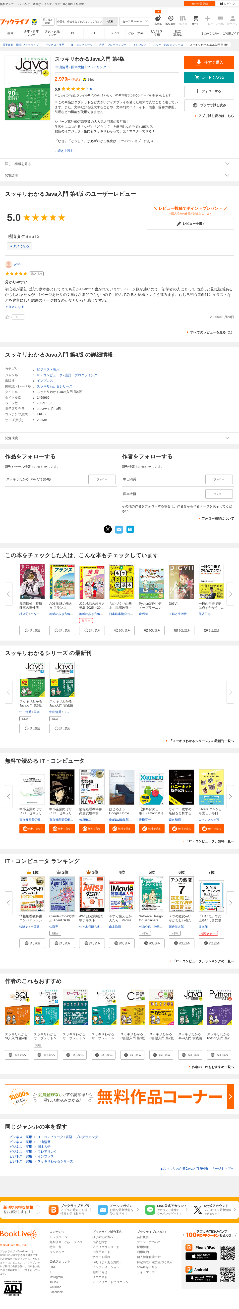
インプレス (45, 380)
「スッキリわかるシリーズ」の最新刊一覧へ (201, 741)
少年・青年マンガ (31, 33)
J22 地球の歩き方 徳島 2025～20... (92, 605)
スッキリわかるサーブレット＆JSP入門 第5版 (45, 1038)
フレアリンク (96, 67)
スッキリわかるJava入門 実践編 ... (61, 705)
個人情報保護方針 (149, 1257)
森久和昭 (175, 819)
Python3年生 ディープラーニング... (150, 607)
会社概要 (143, 1237)
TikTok (54, 1282)
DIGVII (174, 603)
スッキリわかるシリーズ (54, 386)
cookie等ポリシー (149, 1267)
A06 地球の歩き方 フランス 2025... (60, 607)
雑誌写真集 (177, 33)
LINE (53, 1267)
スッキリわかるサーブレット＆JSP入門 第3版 (74, 1038)
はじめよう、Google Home (119, 811)
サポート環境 (101, 1257)
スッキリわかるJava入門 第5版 (30, 703)
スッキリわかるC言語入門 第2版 (161, 1036)
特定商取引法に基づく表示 (155, 1262)
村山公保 (145, 926)
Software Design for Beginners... (151, 918)
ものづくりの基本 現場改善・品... (120, 607)
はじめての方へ (210, 33)
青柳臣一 (145, 819)
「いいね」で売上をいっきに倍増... (210, 920)
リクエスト (99, 1277)
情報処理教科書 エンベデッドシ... (32, 918)
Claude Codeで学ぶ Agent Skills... (62, 918)
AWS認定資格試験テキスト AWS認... (91, 920)
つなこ (35, 614)
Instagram (56, 1277)
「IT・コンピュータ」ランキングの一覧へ (203, 961)
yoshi (17, 264)
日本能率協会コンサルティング (130, 614)
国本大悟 (77, 67)
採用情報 (143, 1247)
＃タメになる (19, 246)
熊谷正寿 (205, 614)
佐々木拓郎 (86, 926)
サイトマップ (146, 1272)
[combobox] (79, 21)
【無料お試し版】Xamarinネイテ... (151, 813)
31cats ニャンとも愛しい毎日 (210, 811)
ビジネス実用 (157, 33)
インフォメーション (105, 1267)
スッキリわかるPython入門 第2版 (218, 1038)
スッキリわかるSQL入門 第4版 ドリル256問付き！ (16, 1040)
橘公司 (23, 614)
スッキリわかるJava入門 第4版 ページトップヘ (197, 1168)
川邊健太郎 (176, 926)
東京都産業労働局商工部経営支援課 (43, 819)
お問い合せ (99, 1272)
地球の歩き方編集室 (62, 614)
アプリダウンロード (105, 1247)
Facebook (56, 1292)
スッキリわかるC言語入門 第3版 (132, 1036)
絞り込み (48, 21)
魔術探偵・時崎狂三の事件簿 (30, 605)
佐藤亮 (53, 926)
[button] (32, 630)
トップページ (58, 1237)
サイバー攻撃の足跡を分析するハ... (180, 813)
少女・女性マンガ (52, 33)
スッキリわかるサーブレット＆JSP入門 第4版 (103, 1038)
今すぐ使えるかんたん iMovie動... (120, 920)
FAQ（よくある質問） (107, 1262)
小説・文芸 (135, 33)
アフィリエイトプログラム (110, 1282)
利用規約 (143, 1252)
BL (73, 33)
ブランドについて (149, 1242)
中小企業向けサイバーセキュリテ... (30, 813)
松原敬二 (85, 819)
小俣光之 (159, 926)
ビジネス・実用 (48, 369)
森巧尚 (143, 614)
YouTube (55, 1287)
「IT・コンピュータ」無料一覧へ (210, 841)
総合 (10, 33)
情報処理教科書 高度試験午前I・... (90, 813)
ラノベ (115, 33)
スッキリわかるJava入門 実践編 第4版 (190, 1038)
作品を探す (99, 1242)
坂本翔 (203, 926)
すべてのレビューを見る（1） (212, 332)
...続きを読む (64, 151)
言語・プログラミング (81, 375)
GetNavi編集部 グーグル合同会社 (131, 819)
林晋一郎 (102, 926)
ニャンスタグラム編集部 (215, 819)
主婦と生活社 (178, 614)
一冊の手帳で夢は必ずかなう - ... (211, 605)
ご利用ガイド (231, 33)
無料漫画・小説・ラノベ (66, 1242)
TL (94, 33)
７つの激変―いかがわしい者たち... (180, 920)
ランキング (57, 1252)
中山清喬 (62, 67)
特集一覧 (55, 1247)
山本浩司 (115, 926)
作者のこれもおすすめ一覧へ (213, 1067)
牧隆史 (23, 926)
